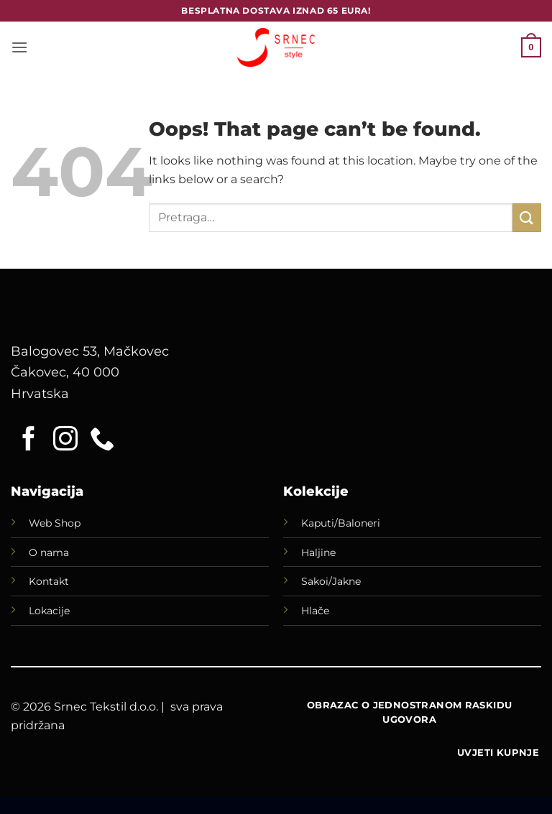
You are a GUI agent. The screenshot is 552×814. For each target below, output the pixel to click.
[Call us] (102, 440)
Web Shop (54, 523)
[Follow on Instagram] (65, 440)
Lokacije (49, 610)
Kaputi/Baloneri (340, 523)
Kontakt (49, 581)
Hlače (315, 610)
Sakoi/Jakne (331, 581)
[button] (19, 47)
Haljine (318, 552)
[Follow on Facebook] (29, 440)
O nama (49, 552)
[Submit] (526, 217)
